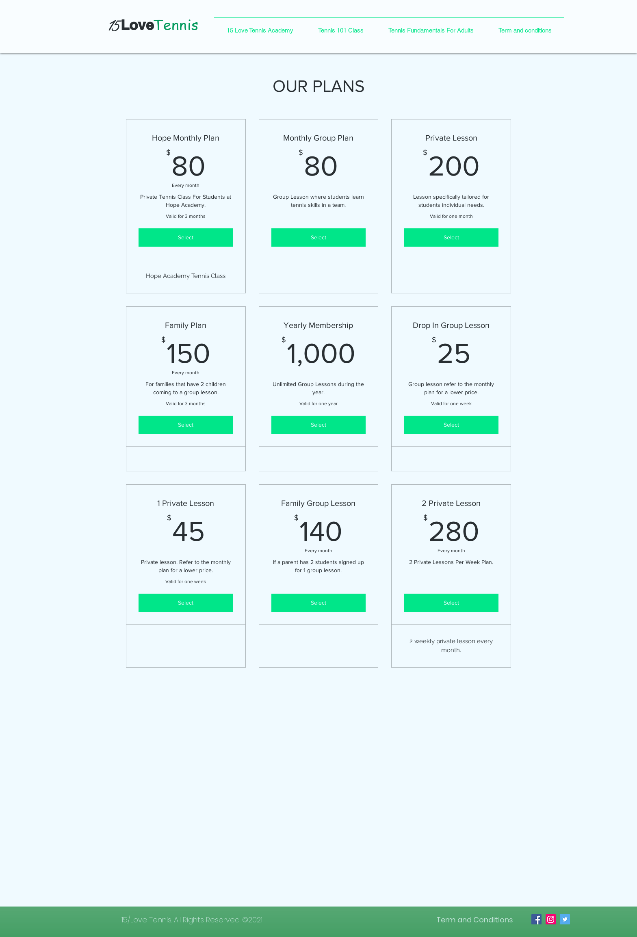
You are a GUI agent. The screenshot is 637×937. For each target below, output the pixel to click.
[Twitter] (565, 919)
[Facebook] (536, 919)
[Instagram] (551, 919)
